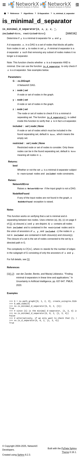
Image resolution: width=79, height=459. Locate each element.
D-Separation (43, 13)
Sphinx (20, 455)
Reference (14, 13)
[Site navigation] (4, 4)
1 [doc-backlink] (11, 274)
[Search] (72, 5)
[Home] (5, 13)
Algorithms (28, 13)
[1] (11, 224)
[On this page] (77, 4)
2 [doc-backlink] (13, 274)
